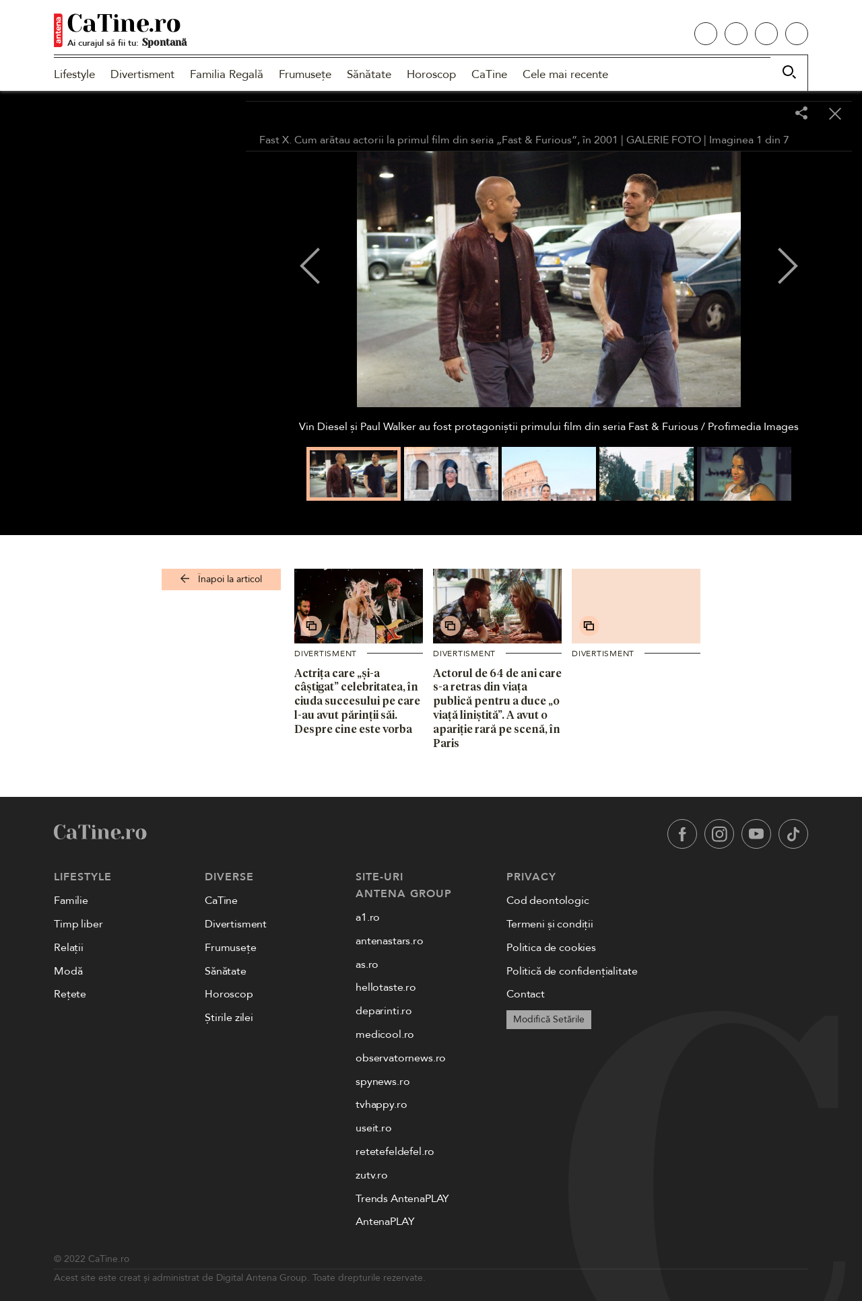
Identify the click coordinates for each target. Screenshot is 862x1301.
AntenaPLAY (385, 1221)
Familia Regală (226, 74)
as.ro (367, 964)
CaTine (489, 74)
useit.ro (374, 1128)
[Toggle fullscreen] (768, 114)
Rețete (70, 994)
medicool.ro (385, 1034)
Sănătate (369, 74)
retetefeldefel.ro (395, 1151)
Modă (68, 971)
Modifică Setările (549, 1019)
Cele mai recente (565, 74)
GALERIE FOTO (663, 140)
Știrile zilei (229, 1017)
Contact (525, 994)
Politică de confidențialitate (571, 971)
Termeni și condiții (549, 924)
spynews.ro (382, 1081)
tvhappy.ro (381, 1104)
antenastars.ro (390, 941)
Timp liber (78, 924)
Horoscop (431, 74)
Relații (69, 947)
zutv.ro (372, 1175)
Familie (71, 900)
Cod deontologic (547, 900)
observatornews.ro (401, 1058)
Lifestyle (74, 74)
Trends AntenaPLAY (402, 1198)
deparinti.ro (384, 1011)
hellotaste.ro (386, 987)
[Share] (801, 114)
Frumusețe (305, 74)
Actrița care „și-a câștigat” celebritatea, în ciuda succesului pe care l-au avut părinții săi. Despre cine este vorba (357, 701)
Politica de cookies (551, 947)
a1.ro (368, 917)
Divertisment (142, 74)
